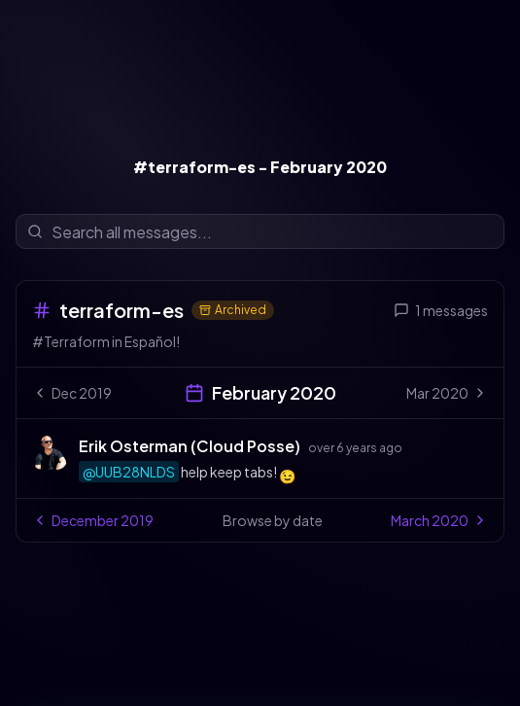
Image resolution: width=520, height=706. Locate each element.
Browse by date (273, 520)
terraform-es (121, 310)
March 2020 (439, 520)
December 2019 (93, 520)
